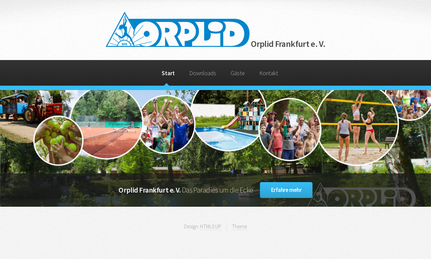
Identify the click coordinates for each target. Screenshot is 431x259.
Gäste (238, 73)
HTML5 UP (210, 226)
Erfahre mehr (286, 190)
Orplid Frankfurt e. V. (215, 43)
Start (168, 73)
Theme (239, 226)
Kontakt (268, 73)
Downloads (202, 73)
